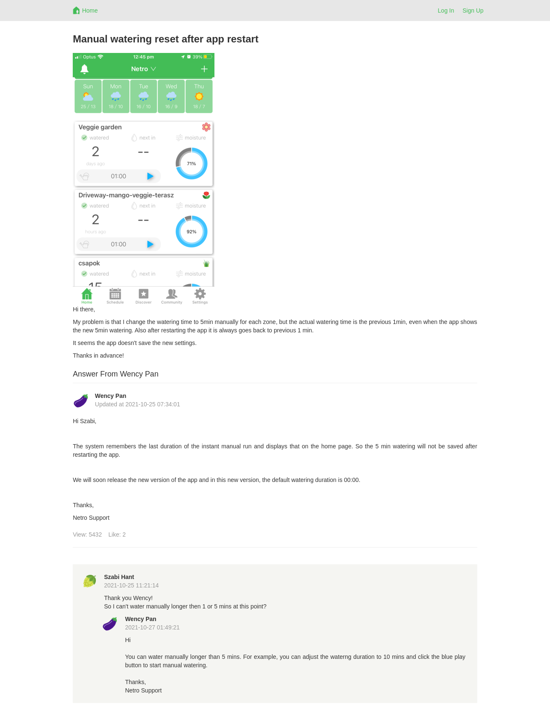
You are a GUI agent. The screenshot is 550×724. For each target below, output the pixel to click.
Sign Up (473, 10)
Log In (446, 10)
